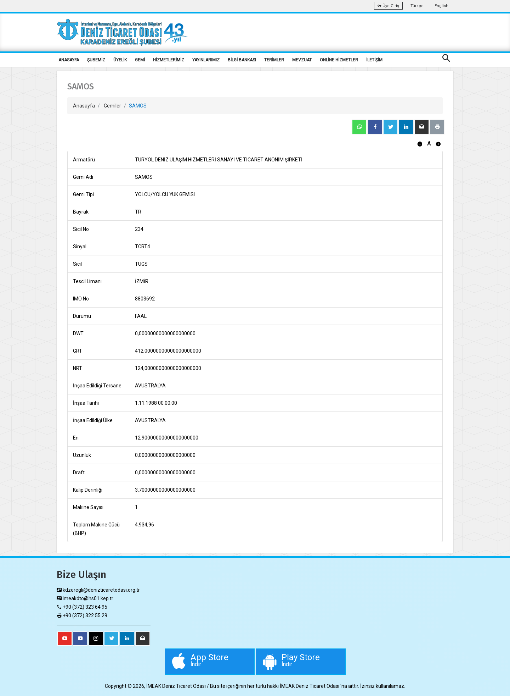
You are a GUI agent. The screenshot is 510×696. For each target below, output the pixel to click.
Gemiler (112, 106)
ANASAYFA (68, 59)
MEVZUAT (302, 59)
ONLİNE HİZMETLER (339, 59)
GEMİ (140, 59)
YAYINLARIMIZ (206, 59)
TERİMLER (274, 59)
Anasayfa (84, 106)
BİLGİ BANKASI (242, 59)
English (441, 6)
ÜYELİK (120, 59)
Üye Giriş (388, 6)
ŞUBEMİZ (96, 59)
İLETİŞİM (374, 59)
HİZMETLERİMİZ (168, 59)
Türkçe (417, 6)
